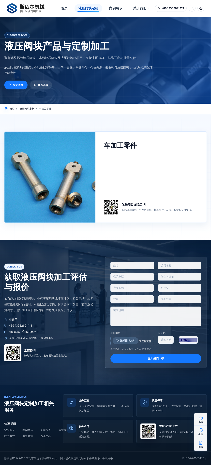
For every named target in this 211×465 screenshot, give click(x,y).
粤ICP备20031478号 (194, 458)
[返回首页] (28, 8)
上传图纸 (115, 332)
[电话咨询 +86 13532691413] (200, 419)
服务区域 (27, 436)
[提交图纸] (200, 444)
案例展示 (27, 430)
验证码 (162, 332)
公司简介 (46, 430)
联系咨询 (41, 85)
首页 (12, 108)
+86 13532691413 (18, 325)
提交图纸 (16, 85)
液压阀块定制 (26, 108)
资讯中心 (46, 436)
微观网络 (107, 458)
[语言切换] (200, 8)
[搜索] (192, 8)
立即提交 (156, 359)
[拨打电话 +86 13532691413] (171, 8)
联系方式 (9, 436)
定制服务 (9, 430)
